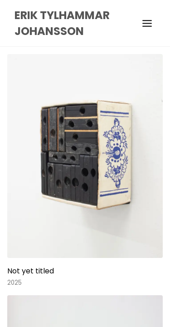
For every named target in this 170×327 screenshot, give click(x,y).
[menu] (147, 23)
